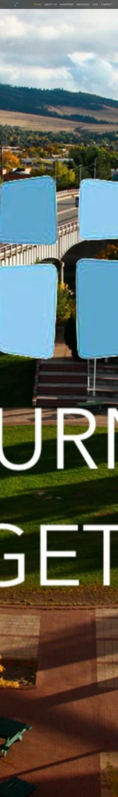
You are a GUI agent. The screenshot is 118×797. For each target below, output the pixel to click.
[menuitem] (37, 4)
